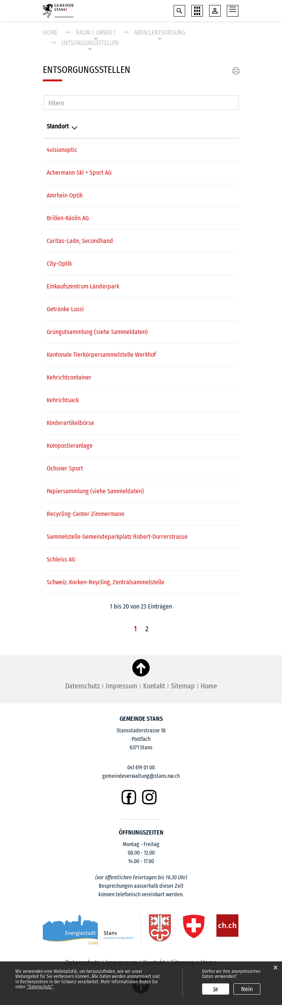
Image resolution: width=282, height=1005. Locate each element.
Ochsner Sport (65, 468)
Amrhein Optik (65, 195)
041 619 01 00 (141, 767)
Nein (247, 989)
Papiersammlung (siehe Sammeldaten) (95, 491)
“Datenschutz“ (40, 987)
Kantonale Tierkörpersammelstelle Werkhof (101, 354)
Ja (215, 989)
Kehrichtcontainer (69, 377)
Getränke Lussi (65, 309)
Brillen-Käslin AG (68, 218)
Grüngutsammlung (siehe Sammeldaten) (97, 332)
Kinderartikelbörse (70, 423)
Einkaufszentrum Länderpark (83, 286)
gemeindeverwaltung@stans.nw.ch (141, 776)
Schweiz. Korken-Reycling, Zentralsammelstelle (105, 582)
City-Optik (59, 263)
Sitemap (183, 686)
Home (50, 32)
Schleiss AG (61, 559)
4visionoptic (62, 149)
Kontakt (154, 686)
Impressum (121, 686)
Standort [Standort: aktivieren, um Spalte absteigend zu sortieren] (58, 126)
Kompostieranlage (70, 445)
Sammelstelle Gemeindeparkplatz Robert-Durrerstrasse (117, 536)
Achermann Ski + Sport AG (79, 172)
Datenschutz (82, 686)
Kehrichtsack (63, 400)
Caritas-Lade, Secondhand (80, 241)
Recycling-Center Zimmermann (85, 514)
